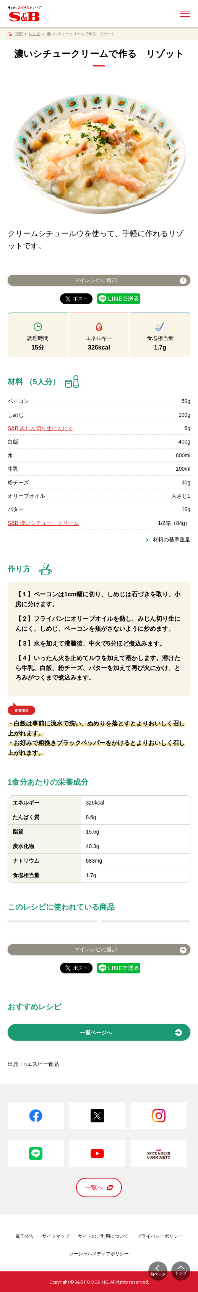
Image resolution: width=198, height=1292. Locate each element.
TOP (19, 34)
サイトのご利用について (103, 1236)
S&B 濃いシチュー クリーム (43, 523)
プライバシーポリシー (160, 1236)
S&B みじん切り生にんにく (40, 428)
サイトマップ (56, 1236)
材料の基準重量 (171, 539)
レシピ (34, 34)
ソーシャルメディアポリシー (99, 1253)
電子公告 (24, 1236)
